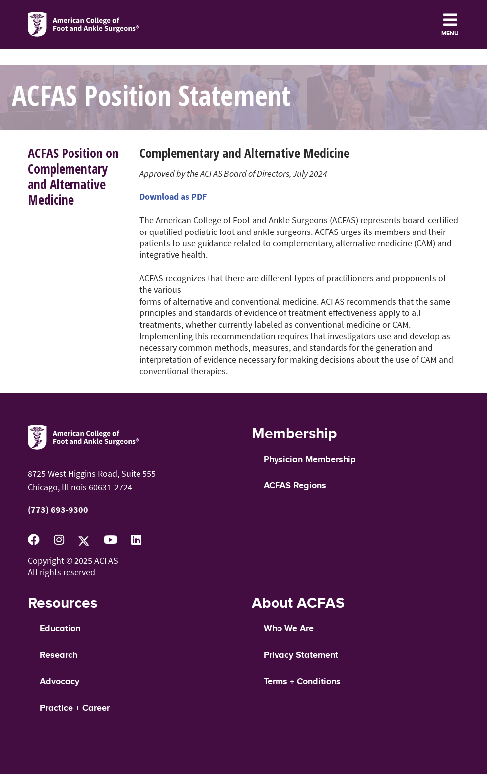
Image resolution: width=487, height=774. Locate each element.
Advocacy (59, 681)
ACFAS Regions (295, 485)
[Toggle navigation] (450, 24)
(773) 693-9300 (58, 509)
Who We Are (289, 628)
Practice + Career (75, 708)
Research (58, 655)
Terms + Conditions (302, 681)
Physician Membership (309, 459)
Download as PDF (173, 196)
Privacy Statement (301, 655)
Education (60, 628)
